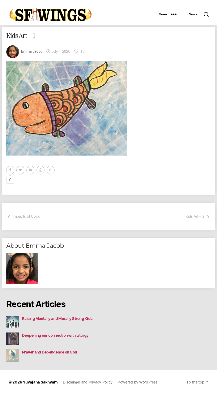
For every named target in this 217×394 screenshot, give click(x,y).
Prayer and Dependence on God (49, 352)
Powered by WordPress (138, 382)
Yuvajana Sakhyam (40, 382)
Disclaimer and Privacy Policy (87, 382)
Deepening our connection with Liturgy (55, 335)
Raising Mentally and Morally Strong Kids (57, 318)
